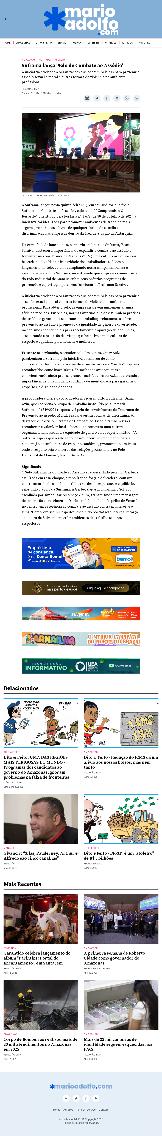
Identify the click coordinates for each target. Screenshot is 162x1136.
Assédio (60, 59)
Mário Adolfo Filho (97, 968)
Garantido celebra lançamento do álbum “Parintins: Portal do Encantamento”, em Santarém (37, 958)
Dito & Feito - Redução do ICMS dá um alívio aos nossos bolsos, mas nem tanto (121, 762)
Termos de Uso (86, 1109)
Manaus (9, 848)
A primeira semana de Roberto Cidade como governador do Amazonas (114, 958)
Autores (144, 42)
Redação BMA (31, 89)
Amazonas (23, 42)
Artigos (127, 42)
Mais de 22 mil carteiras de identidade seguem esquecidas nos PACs (118, 1044)
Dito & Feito (44, 42)
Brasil (62, 42)
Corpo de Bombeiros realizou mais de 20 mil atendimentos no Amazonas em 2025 (40, 1044)
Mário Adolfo (13, 782)
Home (7, 42)
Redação (9, 863)
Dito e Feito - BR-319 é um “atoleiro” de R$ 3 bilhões (119, 856)
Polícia (76, 42)
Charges (110, 42)
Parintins (93, 42)
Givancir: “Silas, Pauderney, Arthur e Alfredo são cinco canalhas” (41, 856)
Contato (104, 1109)
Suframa (45, 59)
